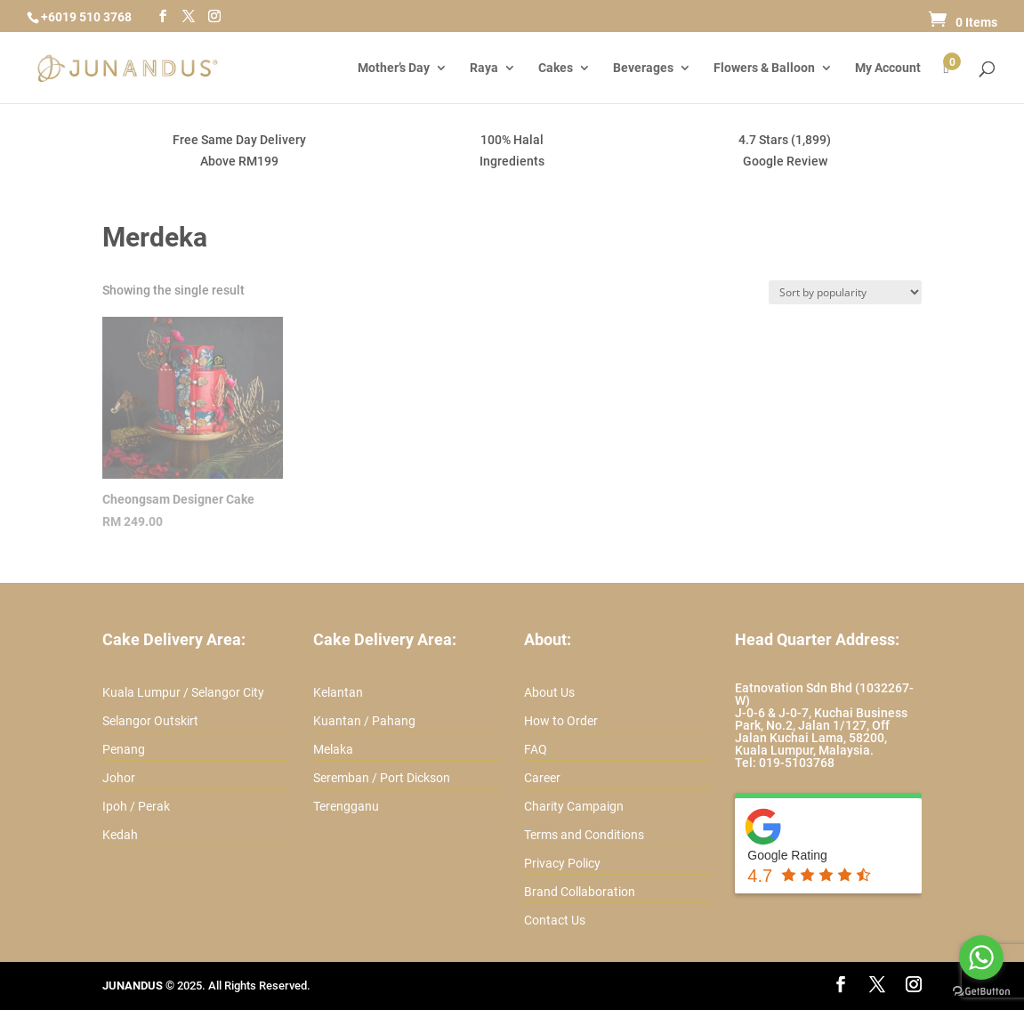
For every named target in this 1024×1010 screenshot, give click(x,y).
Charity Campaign (574, 806)
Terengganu (346, 806)
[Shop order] (845, 292)
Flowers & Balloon (764, 68)
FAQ (535, 749)
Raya (484, 68)
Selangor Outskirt (150, 721)
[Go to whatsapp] (981, 957)
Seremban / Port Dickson (381, 778)
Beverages (643, 68)
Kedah (120, 835)
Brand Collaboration (579, 892)
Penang (123, 749)
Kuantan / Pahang (364, 721)
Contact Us (554, 920)
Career (542, 778)
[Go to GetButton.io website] (981, 992)
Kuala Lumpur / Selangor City (183, 692)
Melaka (333, 749)
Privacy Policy (562, 863)
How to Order (561, 721)
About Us (549, 692)
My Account (888, 68)
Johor (118, 778)
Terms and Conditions (584, 835)
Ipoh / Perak (136, 806)
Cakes (555, 68)
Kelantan (338, 692)
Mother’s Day (394, 68)
